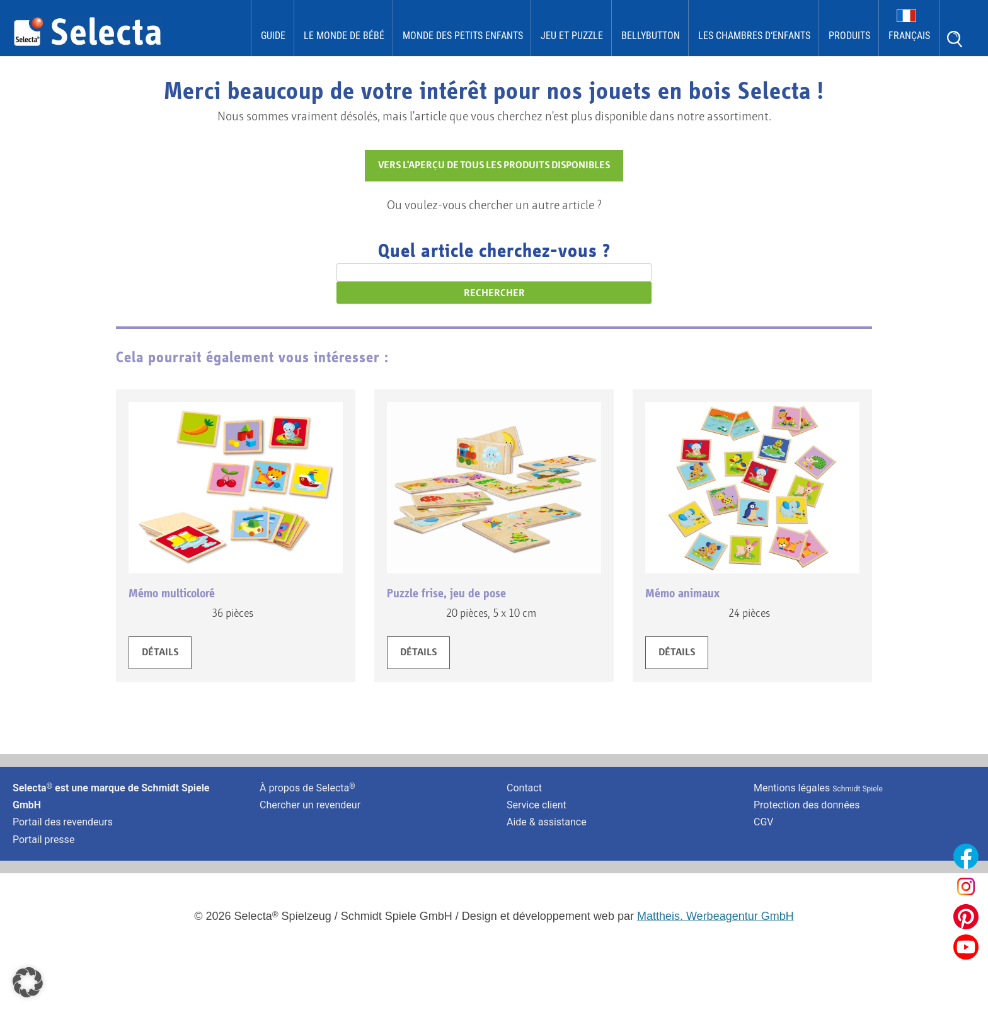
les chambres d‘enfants (754, 36)
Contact (524, 788)
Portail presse (43, 840)
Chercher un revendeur (310, 805)
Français (909, 36)
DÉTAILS (160, 653)
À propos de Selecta (307, 788)
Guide (273, 36)
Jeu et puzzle (572, 36)
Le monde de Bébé (344, 36)
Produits (849, 36)
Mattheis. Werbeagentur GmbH (715, 916)
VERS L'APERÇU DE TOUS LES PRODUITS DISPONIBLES (494, 166)
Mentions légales (818, 788)
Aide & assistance (547, 822)
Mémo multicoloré (172, 593)
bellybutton (650, 36)
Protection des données (806, 805)
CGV (764, 822)
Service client (536, 805)
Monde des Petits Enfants (463, 36)
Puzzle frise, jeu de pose (446, 593)
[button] (27, 982)
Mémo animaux (682, 593)
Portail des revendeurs (63, 822)
